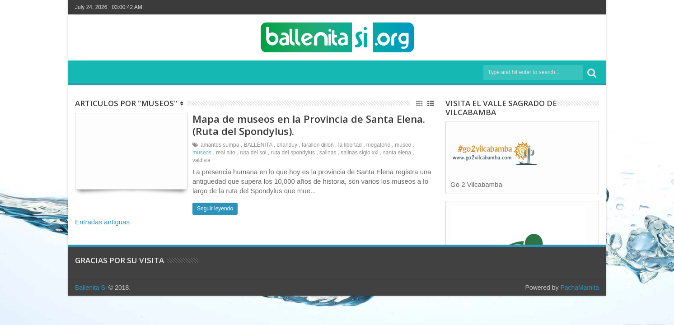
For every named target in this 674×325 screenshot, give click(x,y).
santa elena (397, 152)
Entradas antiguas (102, 222)
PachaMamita (579, 287)
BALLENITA (257, 145)
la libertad (350, 145)
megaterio (378, 145)
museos (201, 152)
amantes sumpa (220, 145)
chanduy (287, 145)
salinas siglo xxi (359, 152)
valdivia (201, 160)
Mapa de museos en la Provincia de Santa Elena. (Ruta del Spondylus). (308, 124)
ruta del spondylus (293, 152)
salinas (327, 152)
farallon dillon (318, 145)
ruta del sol (253, 152)
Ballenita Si (91, 287)
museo (403, 145)
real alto (225, 152)
